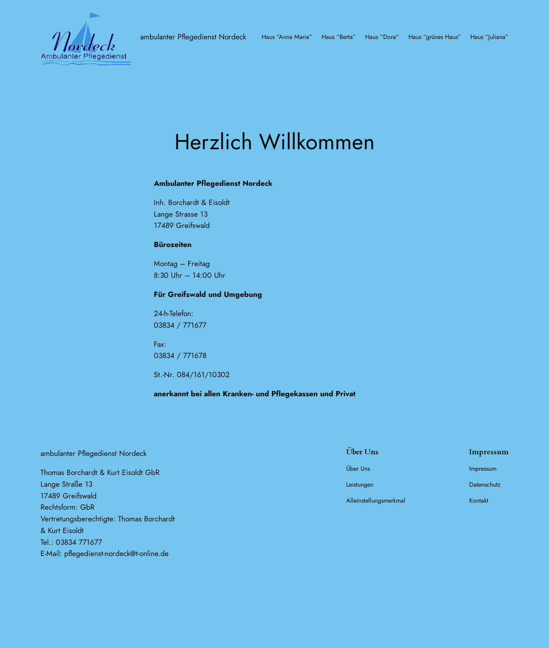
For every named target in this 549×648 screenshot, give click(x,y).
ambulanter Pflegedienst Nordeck (193, 36)
